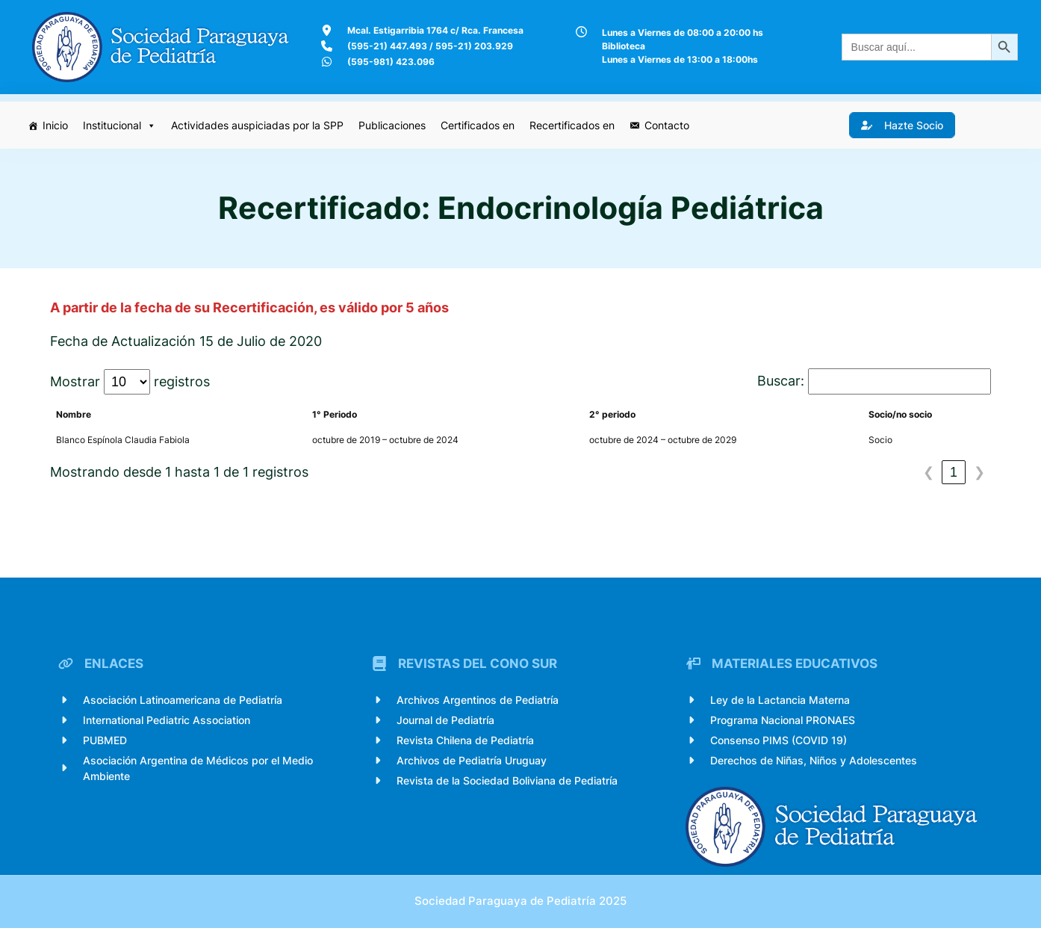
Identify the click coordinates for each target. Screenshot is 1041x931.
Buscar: (780, 381)
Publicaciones (392, 125)
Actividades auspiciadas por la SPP (258, 125)
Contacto (667, 125)
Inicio (56, 125)
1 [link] (953, 473)
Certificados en (478, 125)
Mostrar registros (130, 382)
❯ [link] (979, 473)
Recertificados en (572, 125)
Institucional (120, 125)
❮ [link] (928, 473)
